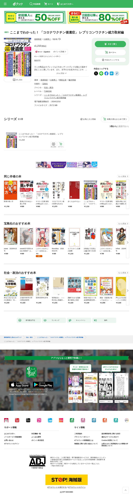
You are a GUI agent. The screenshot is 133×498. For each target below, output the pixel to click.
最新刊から (124, 126)
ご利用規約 (78, 434)
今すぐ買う (112, 44)
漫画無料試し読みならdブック (13, 337)
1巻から (113, 126)
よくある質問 (36, 437)
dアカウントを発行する (57, 487)
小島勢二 (47, 39)
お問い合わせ (9, 440)
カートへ (112, 52)
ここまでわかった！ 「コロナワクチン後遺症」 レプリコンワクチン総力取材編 (41, 135)
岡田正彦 (62, 80)
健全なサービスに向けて (110, 437)
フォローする (59, 39)
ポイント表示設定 (37, 440)
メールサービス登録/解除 (13, 437)
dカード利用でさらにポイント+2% (46, 56)
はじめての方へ (9, 434)
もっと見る (122, 176)
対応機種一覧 (36, 434)
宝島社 (45, 84)
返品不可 (37, 60)
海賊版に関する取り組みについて (86, 444)
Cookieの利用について (110, 440)
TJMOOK (48, 91)
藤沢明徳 (72, 80)
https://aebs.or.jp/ (58, 466)
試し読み (19, 80)
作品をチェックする (112, 60)
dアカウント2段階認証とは (83, 440)
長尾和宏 (38, 39)
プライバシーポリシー (82, 437)
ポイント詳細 (58, 52)
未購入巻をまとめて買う (117, 119)
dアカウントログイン (11, 444)
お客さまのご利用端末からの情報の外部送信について (115, 445)
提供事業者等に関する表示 (111, 434)
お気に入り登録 (89, 119)
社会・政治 (48, 87)
